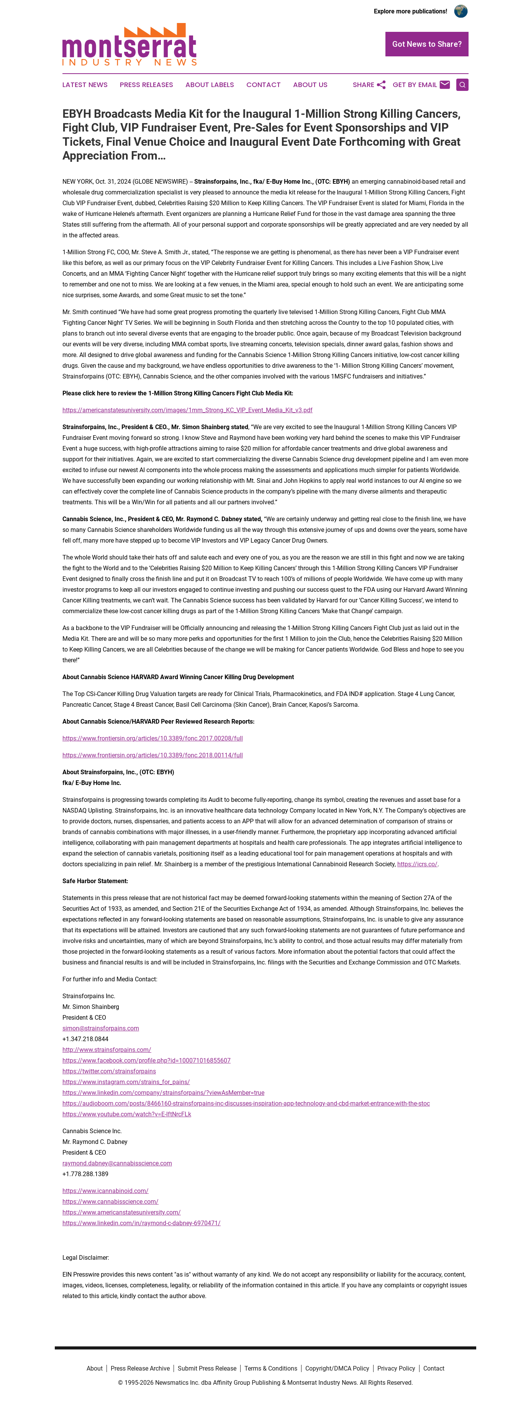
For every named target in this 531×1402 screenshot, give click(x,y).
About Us (310, 85)
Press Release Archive (140, 1368)
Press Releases (146, 85)
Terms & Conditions (270, 1368)
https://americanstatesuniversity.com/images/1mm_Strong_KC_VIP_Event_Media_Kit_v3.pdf (187, 410)
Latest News (85, 85)
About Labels (209, 85)
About (95, 1368)
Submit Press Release (207, 1368)
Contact (263, 85)
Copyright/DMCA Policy (337, 1368)
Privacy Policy (396, 1368)
